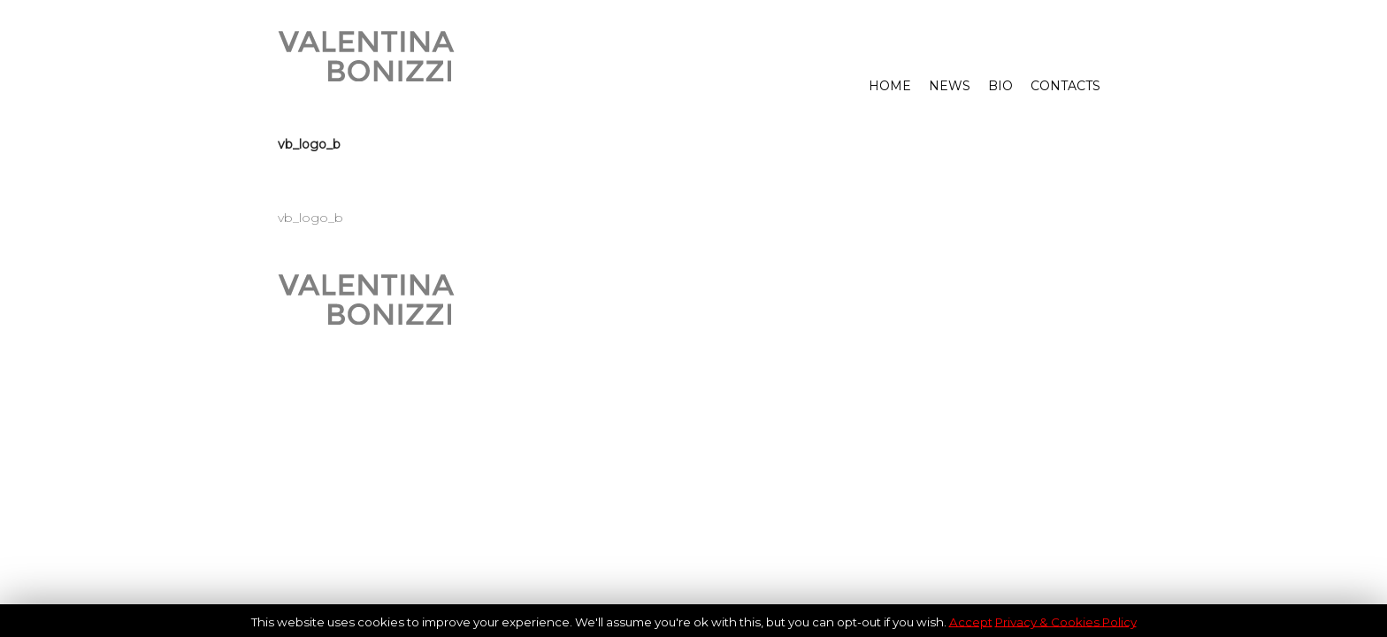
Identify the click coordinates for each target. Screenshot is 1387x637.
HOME (890, 86)
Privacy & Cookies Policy (1066, 621)
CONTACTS (1065, 86)
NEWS (949, 86)
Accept (970, 621)
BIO (1000, 86)
